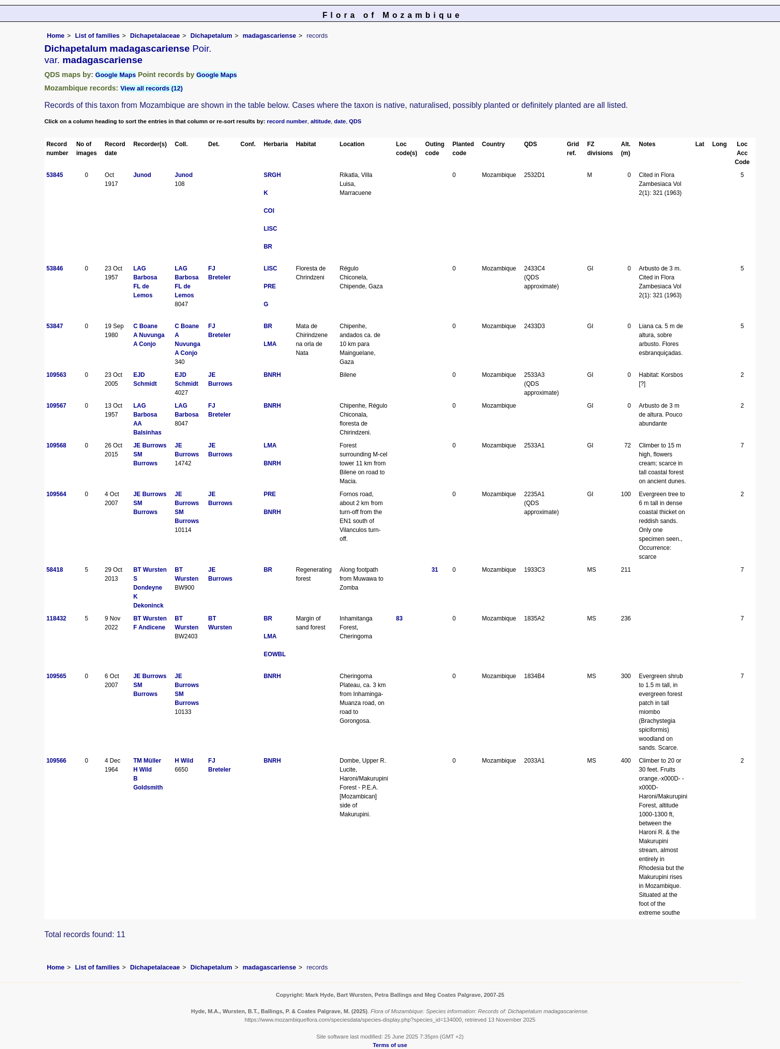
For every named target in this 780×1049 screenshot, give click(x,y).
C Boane (145, 326)
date (340, 121)
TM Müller (147, 760)
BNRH (272, 374)
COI (269, 210)
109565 (56, 676)
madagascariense (269, 35)
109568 (56, 445)
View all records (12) (151, 88)
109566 (56, 760)
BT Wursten (150, 569)
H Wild (142, 769)
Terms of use (390, 1045)
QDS (355, 121)
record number (287, 121)
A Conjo (144, 344)
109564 (56, 494)
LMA (270, 344)
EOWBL (275, 654)
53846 (54, 268)
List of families (97, 35)
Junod (142, 175)
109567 (56, 405)
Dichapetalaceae (155, 35)
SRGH (272, 175)
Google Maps (116, 75)
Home (56, 35)
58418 (54, 569)
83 (399, 618)
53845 (54, 175)
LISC (270, 228)
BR (268, 246)
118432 (56, 618)
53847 (54, 326)
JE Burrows (150, 445)
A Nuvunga (149, 335)
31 (434, 569)
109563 (56, 374)
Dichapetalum (211, 35)
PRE (270, 286)
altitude (320, 121)
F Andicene (149, 627)
